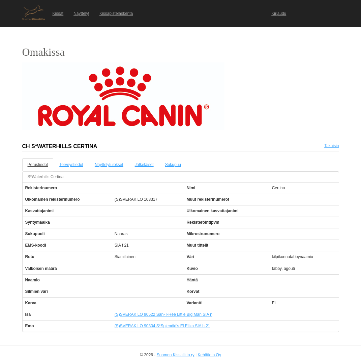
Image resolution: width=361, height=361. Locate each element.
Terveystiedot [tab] (71, 164)
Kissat (58, 13)
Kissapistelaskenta (116, 13)
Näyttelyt (81, 13)
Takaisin (331, 145)
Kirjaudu (278, 13)
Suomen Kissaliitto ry (175, 355)
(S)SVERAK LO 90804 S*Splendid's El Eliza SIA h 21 (162, 326)
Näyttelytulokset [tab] (109, 164)
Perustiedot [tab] (38, 164)
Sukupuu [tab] (173, 164)
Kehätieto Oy (209, 355)
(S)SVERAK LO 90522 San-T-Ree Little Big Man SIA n (163, 314)
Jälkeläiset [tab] (144, 164)
